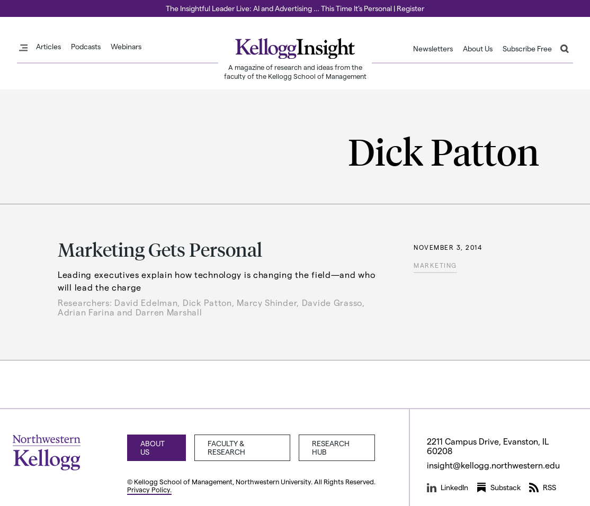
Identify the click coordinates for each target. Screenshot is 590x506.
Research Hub (331, 447)
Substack (499, 487)
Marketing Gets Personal (160, 249)
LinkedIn (447, 487)
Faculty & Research (226, 447)
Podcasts (86, 46)
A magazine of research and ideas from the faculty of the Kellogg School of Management (295, 71)
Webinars (126, 46)
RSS (542, 487)
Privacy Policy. (149, 489)
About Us (478, 48)
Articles (48, 46)
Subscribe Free (527, 48)
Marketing (435, 265)
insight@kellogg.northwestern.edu (493, 465)
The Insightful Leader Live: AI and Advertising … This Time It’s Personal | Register (295, 8)
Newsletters (433, 48)
